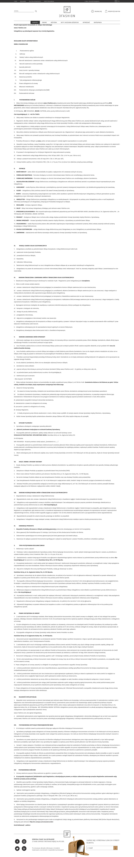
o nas (15, 1)
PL (116, 1)
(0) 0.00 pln (116, 11)
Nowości (35, 22)
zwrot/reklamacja (49, 1)
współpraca (98, 22)
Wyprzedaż (86, 22)
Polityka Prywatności (35, 1)
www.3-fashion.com (20, 28)
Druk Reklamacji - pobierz (22, 825)
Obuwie (44, 22)
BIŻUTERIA (54, 22)
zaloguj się (98, 11)
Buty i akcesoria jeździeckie (70, 22)
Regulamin (23, 1)
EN (118, 1)
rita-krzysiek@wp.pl (94, 1)
